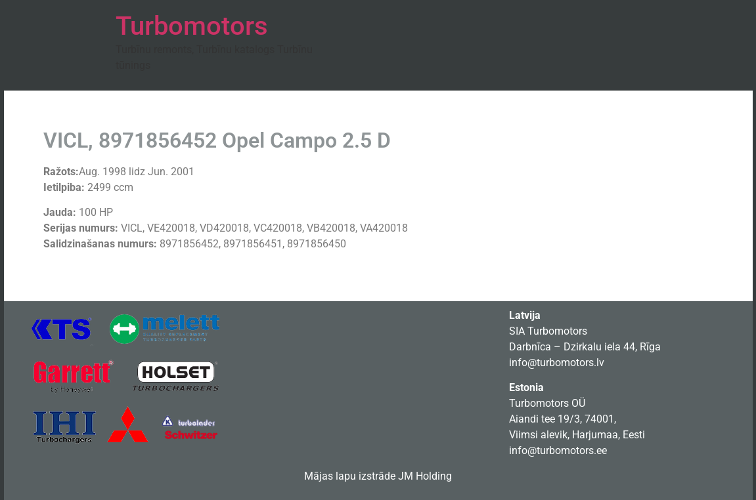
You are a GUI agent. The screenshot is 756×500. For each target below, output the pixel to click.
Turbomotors (192, 25)
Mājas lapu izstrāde (349, 476)
